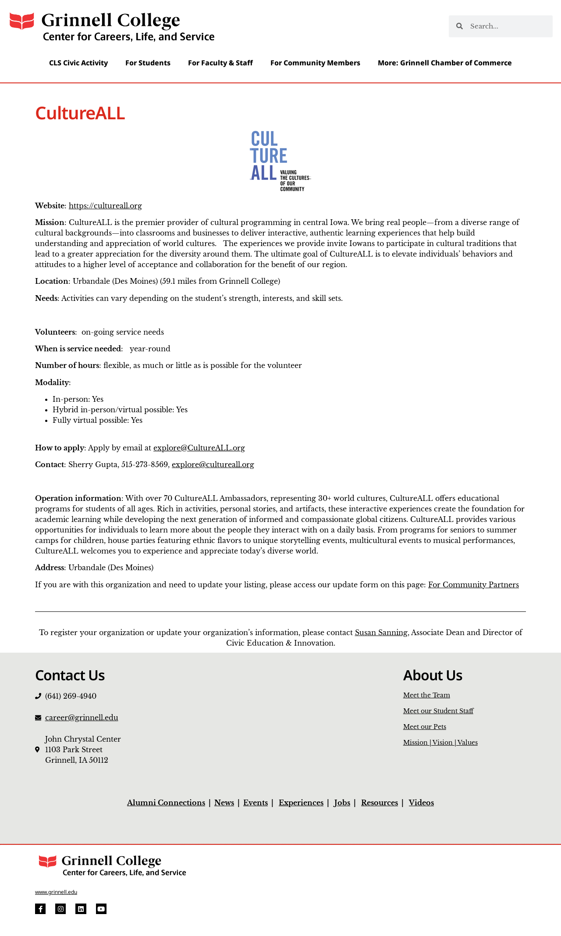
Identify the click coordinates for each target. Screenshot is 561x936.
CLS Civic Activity (78, 63)
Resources (379, 802)
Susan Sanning (381, 632)
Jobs (342, 802)
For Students (147, 63)
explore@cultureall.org (213, 464)
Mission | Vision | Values (440, 743)
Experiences (301, 802)
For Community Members (315, 63)
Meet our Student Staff (438, 711)
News (224, 802)
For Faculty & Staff (220, 63)
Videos (421, 802)
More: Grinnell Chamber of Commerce (445, 63)
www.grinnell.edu (56, 892)
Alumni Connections (166, 802)
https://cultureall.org (105, 205)
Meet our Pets (424, 727)
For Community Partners (473, 584)
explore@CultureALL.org (199, 447)
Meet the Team (426, 695)
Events (255, 802)
